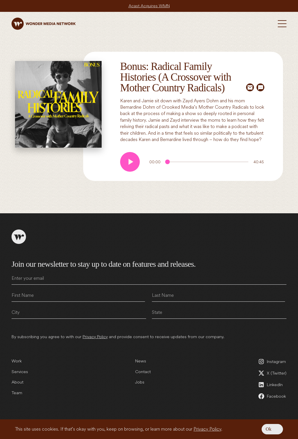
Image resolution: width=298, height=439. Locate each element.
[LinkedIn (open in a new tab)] (272, 381)
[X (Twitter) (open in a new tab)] (272, 370)
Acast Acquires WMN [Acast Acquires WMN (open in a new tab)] (149, 5)
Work (16, 358)
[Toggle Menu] (282, 24)
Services (20, 368)
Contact (143, 368)
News (140, 358)
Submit (280, 322)
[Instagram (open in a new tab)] (272, 358)
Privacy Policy (207, 429)
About (17, 379)
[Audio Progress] (206, 161)
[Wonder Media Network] (44, 24)
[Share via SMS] (260, 87)
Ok (268, 429)
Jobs (139, 379)
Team (17, 389)
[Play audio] (130, 162)
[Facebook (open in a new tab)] (272, 393)
